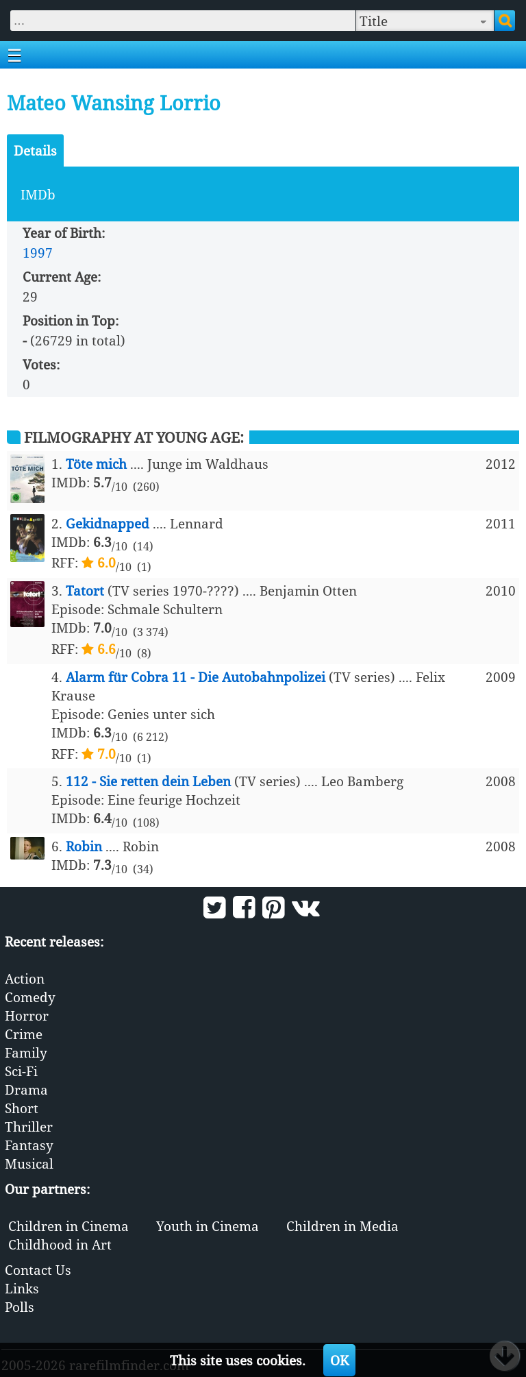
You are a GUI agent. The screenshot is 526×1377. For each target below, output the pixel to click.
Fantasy (29, 1145)
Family (26, 1052)
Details (35, 150)
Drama (26, 1089)
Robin (84, 846)
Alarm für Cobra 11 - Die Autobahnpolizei (195, 677)
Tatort (85, 590)
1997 (38, 252)
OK (339, 1360)
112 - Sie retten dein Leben (148, 781)
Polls (19, 1306)
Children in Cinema (68, 1226)
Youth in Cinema (207, 1226)
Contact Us (38, 1269)
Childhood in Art (60, 1244)
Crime (23, 1034)
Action (25, 978)
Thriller (29, 1126)
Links (22, 1288)
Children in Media (342, 1226)
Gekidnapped (107, 523)
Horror (27, 1015)
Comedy (30, 997)
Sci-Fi (21, 1071)
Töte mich (96, 463)
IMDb (38, 194)
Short (21, 1108)
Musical (29, 1163)
